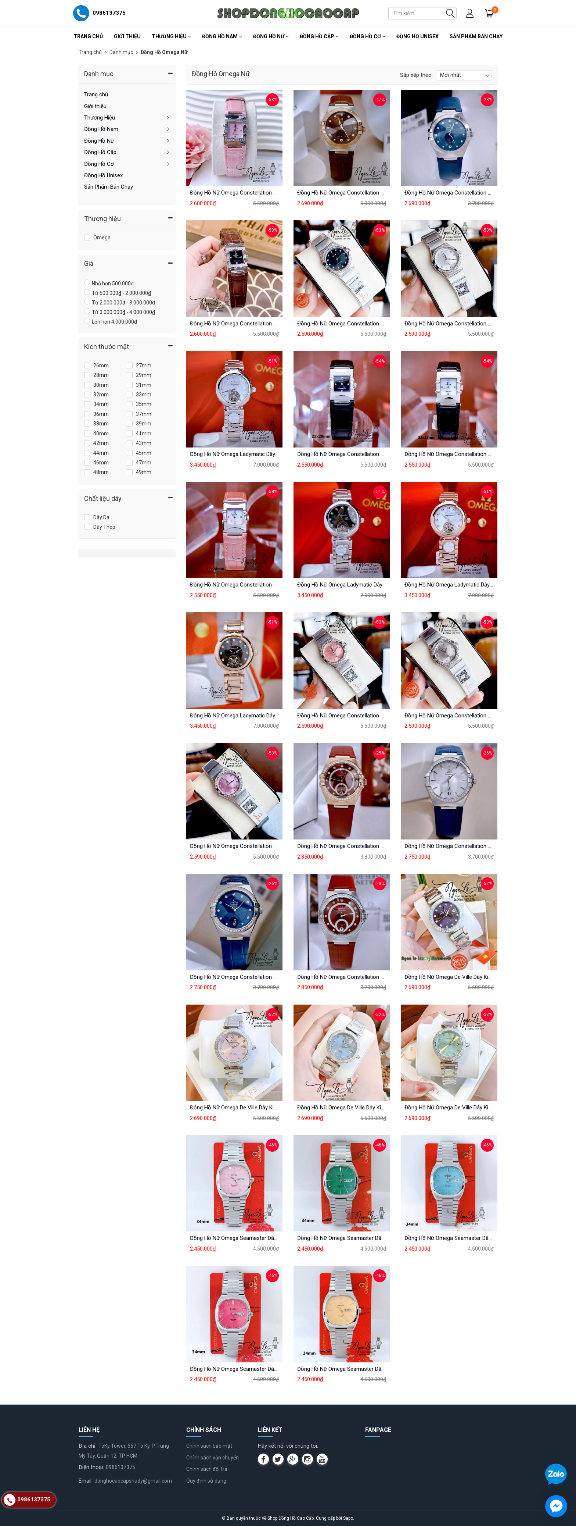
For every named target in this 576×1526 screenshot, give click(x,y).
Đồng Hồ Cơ (367, 36)
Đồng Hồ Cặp (319, 36)
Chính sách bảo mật (209, 1446)
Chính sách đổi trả (206, 1469)
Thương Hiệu (171, 36)
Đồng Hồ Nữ (271, 36)
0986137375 (120, 1467)
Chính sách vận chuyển (212, 1458)
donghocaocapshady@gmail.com (133, 1481)
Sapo (348, 1518)
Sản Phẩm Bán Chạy (476, 36)
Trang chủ (88, 36)
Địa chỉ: (88, 1446)
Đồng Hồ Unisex (417, 36)
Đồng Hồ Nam (222, 36)
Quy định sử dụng (206, 1481)
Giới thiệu (127, 36)
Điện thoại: (91, 1467)
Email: (86, 1480)
